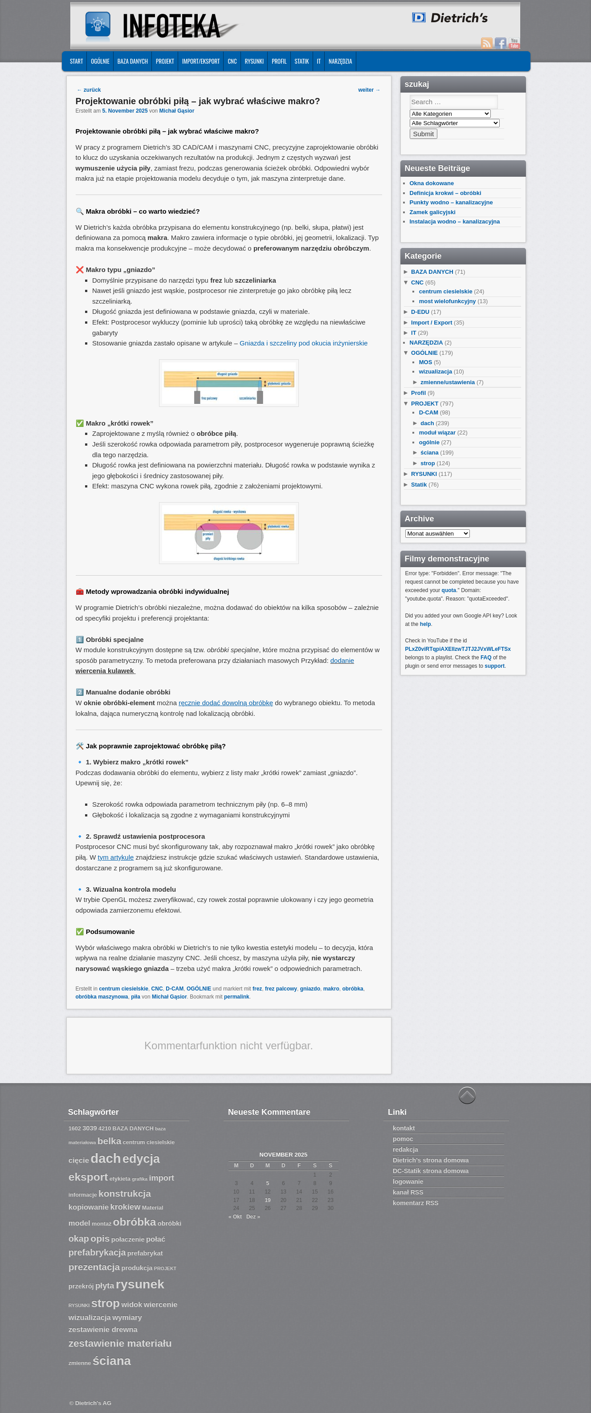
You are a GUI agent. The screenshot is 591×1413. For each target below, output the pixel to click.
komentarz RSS (416, 1202)
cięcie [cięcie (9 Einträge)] (79, 1160)
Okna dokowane (432, 183)
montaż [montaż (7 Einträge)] (101, 1224)
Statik (302, 61)
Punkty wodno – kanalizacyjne (451, 202)
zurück (89, 90)
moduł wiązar (437, 432)
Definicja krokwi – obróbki (445, 193)
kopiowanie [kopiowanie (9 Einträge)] (89, 1207)
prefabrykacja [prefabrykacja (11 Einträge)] (97, 1252)
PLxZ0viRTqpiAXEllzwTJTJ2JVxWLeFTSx (458, 649)
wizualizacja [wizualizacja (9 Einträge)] (90, 1317)
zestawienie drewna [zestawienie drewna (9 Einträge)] (103, 1329)
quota (449, 590)
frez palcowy (281, 989)
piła (135, 997)
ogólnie (429, 442)
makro (331, 989)
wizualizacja (435, 371)
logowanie (408, 1181)
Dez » (253, 1217)
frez (257, 989)
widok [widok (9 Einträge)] (131, 1304)
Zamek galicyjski (433, 212)
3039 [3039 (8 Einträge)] (89, 1128)
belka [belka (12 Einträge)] (110, 1141)
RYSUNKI (254, 61)
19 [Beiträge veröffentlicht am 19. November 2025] (267, 1200)
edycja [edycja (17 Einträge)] (141, 1158)
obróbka (352, 989)
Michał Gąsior (177, 111)
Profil (279, 61)
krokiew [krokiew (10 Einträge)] (125, 1206)
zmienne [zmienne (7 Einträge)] (80, 1363)
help (425, 624)
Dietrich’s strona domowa (431, 1160)
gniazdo (310, 989)
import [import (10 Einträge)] (162, 1177)
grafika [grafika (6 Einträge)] (139, 1179)
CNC (232, 61)
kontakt (404, 1128)
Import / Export (431, 322)
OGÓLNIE (100, 61)
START (76, 61)
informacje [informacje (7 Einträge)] (83, 1195)
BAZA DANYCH (133, 61)
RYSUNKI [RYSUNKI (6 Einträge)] (79, 1305)
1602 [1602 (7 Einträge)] (75, 1128)
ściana (429, 452)
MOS (425, 362)
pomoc (403, 1138)
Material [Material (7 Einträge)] (152, 1208)
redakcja (405, 1149)
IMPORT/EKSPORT (201, 61)
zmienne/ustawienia (447, 382)
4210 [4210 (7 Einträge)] (104, 1128)
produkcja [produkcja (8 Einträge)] (137, 1267)
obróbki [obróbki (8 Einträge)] (170, 1223)
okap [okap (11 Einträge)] (79, 1238)
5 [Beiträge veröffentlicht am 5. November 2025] (267, 1183)
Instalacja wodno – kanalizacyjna (455, 221)
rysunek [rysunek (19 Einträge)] (140, 1284)
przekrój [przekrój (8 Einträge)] (81, 1286)
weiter (369, 90)
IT (319, 61)
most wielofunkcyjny (447, 301)
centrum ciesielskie (123, 989)
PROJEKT (165, 61)
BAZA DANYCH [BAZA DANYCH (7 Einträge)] (133, 1128)
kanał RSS (408, 1192)
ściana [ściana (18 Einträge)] (112, 1361)
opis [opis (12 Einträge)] (100, 1238)
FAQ (486, 657)
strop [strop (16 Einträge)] (105, 1303)
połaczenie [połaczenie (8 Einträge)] (128, 1239)
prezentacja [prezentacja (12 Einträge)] (94, 1267)
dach (427, 423)
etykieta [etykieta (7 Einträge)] (120, 1179)
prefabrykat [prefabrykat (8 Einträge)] (145, 1253)
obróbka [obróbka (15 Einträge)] (134, 1222)
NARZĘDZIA (340, 61)
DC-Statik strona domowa (431, 1170)
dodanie (342, 660)
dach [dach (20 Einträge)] (105, 1158)
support (495, 666)
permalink (236, 997)
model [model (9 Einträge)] (79, 1223)
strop (427, 463)
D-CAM (174, 989)
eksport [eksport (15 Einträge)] (88, 1177)
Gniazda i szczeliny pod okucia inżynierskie (304, 343)
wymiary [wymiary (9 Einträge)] (127, 1317)
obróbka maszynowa (102, 997)
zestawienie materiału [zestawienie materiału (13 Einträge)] (120, 1343)
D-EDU (420, 312)
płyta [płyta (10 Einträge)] (104, 1285)
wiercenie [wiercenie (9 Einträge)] (161, 1304)
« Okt (235, 1217)
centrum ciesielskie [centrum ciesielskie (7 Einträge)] (149, 1142)
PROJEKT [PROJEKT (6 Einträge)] (165, 1268)
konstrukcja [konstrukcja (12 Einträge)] (124, 1193)
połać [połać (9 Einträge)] (155, 1239)
